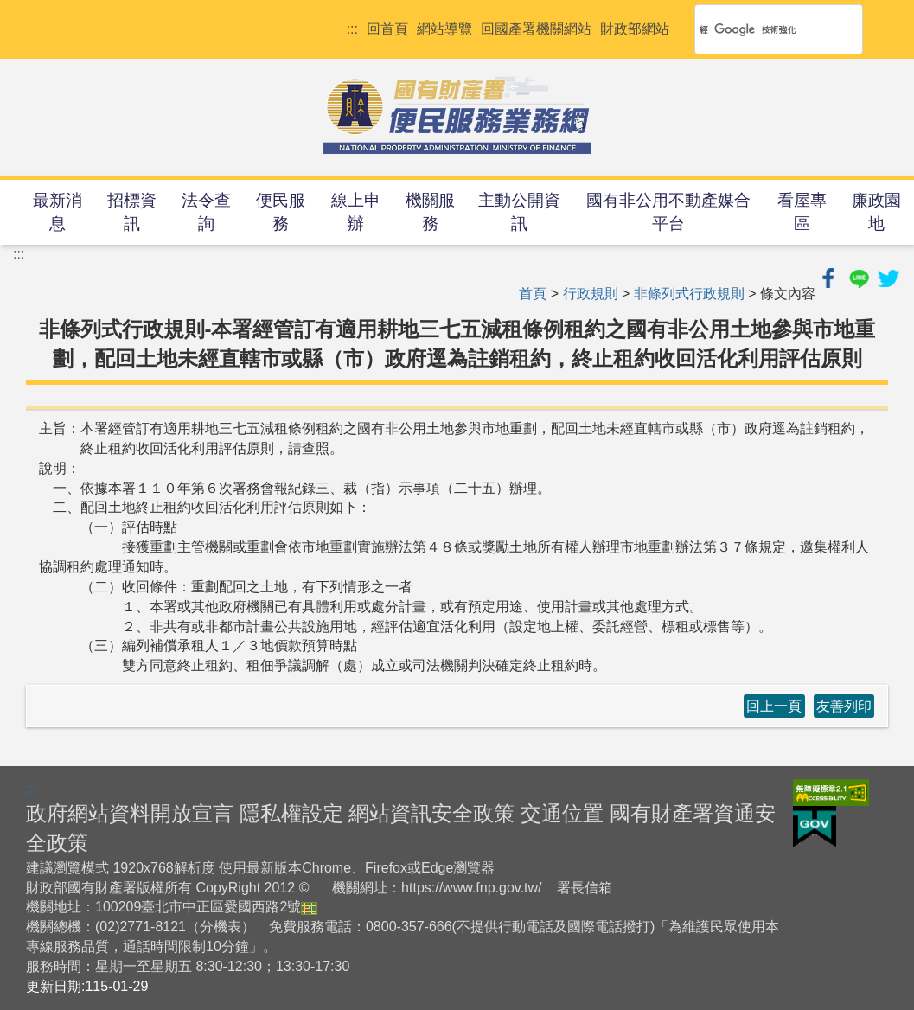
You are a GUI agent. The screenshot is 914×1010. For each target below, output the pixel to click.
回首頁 (387, 29)
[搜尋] (756, 29)
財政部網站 (634, 29)
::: (352, 29)
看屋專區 (802, 212)
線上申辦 (355, 212)
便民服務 (280, 212)
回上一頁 (774, 706)
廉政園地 (876, 212)
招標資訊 (132, 212)
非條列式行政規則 (689, 293)
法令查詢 (206, 212)
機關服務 (430, 212)
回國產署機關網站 (536, 29)
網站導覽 (444, 29)
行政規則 (590, 293)
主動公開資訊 (519, 212)
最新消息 (57, 212)
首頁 (532, 293)
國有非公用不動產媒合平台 (668, 212)
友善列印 (844, 706)
